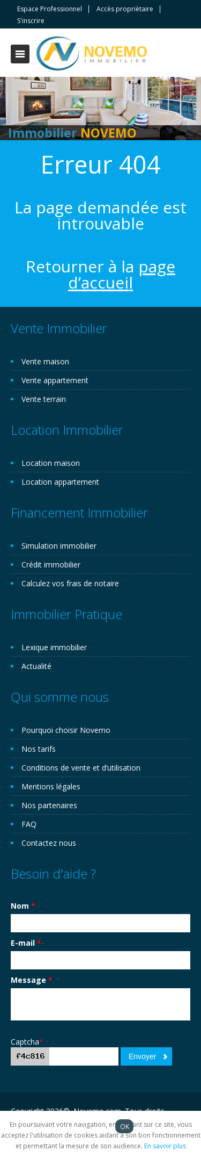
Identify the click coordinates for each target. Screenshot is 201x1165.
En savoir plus (165, 1145)
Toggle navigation (20, 54)
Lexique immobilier (54, 647)
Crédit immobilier (50, 564)
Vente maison (45, 361)
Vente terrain (43, 399)
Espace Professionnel (49, 9)
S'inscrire (30, 21)
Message (32, 980)
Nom (23, 906)
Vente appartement (54, 380)
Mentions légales (50, 786)
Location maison (50, 463)
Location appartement (60, 482)
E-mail (26, 943)
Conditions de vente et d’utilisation (80, 768)
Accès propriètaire (124, 9)
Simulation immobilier (58, 546)
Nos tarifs (38, 749)
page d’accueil (121, 274)
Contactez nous (48, 843)
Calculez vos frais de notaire (70, 583)
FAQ (28, 824)
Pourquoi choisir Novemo (65, 730)
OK (124, 1126)
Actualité (36, 666)
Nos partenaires (49, 805)
